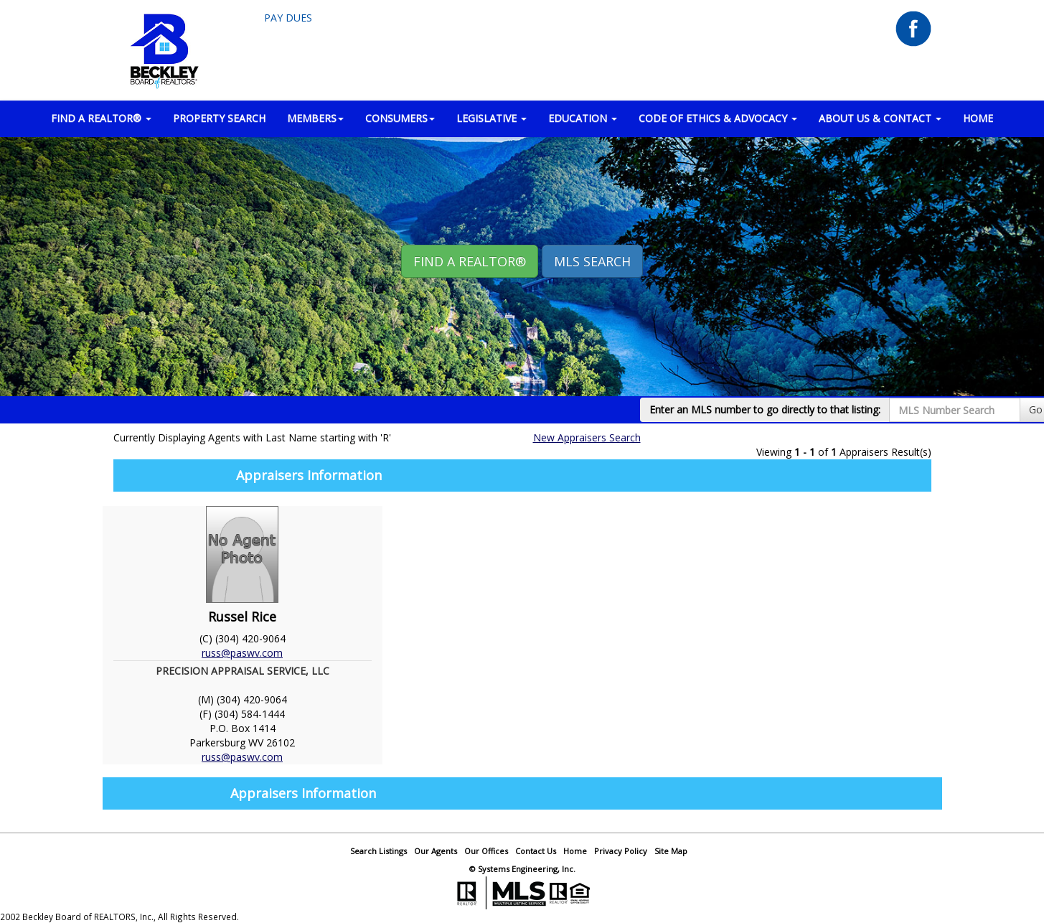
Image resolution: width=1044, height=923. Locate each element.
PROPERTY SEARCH (219, 118)
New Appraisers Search (587, 437)
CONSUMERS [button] (400, 118)
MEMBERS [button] (315, 118)
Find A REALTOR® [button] (469, 261)
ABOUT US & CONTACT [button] (880, 118)
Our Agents (435, 850)
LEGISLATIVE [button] (491, 118)
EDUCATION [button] (582, 118)
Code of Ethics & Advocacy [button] (718, 118)
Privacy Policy (620, 850)
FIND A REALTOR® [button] (101, 118)
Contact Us (535, 850)
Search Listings (378, 850)
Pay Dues (288, 17)
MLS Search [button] (592, 261)
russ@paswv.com (242, 653)
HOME (978, 118)
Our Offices (486, 850)
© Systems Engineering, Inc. (522, 868)
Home (575, 850)
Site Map (670, 850)
